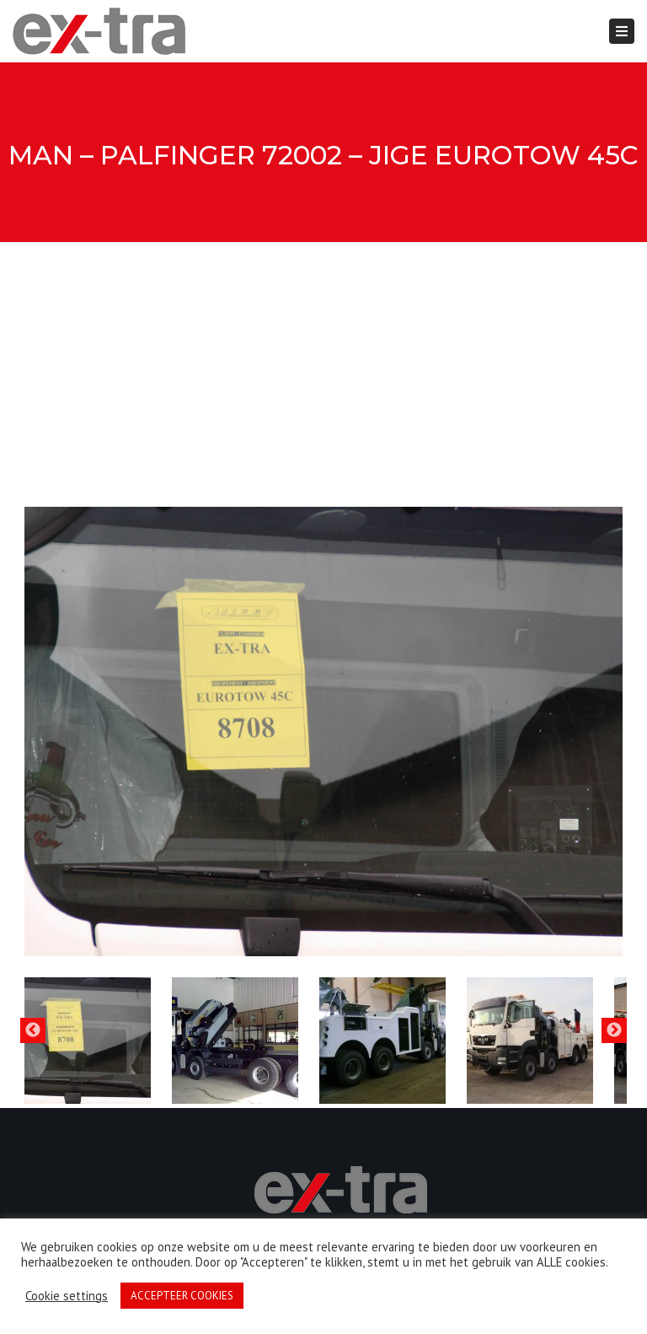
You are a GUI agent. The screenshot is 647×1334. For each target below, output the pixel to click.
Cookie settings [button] (66, 1296)
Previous (32, 1030)
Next (614, 1030)
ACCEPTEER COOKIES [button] (182, 1295)
